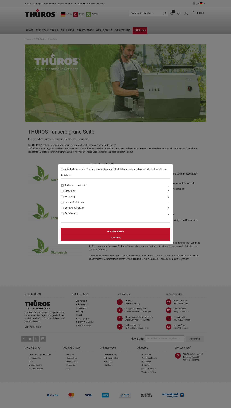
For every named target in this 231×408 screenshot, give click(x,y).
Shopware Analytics (75, 207)
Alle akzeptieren (115, 231)
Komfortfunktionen (74, 202)
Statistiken (70, 190)
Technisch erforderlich (76, 185)
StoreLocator (71, 213)
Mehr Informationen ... (158, 169)
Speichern (115, 237)
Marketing (70, 196)
